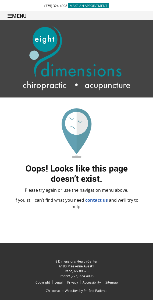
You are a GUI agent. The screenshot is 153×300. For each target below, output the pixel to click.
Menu (17, 15)
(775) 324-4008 (55, 6)
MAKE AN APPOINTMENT (88, 6)
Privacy (72, 282)
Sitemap (111, 282)
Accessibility (92, 282)
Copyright (42, 282)
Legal (59, 282)
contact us (96, 200)
